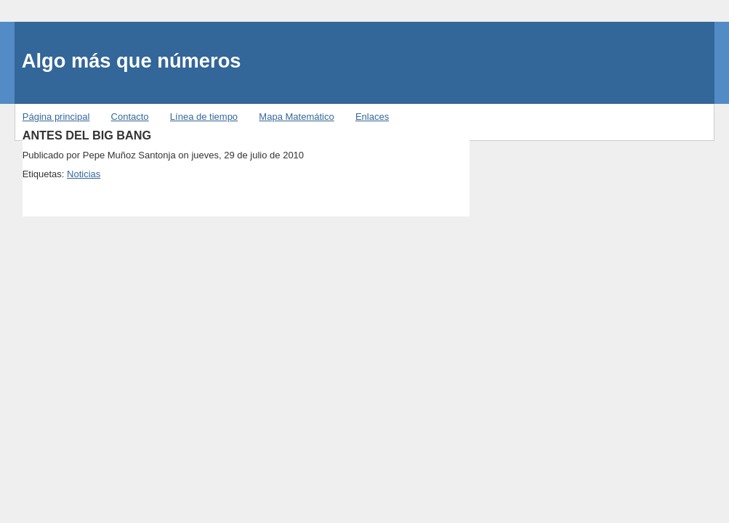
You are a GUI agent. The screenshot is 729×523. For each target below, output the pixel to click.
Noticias (83, 174)
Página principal (56, 116)
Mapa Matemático (296, 116)
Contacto (130, 116)
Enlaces (372, 116)
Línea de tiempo (204, 116)
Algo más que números (131, 60)
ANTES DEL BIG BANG (87, 135)
